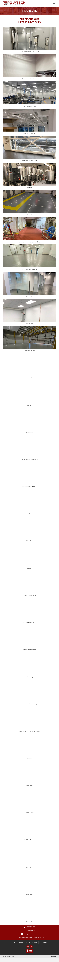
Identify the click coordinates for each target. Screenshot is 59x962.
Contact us (43, 942)
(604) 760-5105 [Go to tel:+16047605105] (31, 930)
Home (14, 942)
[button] (54, 3)
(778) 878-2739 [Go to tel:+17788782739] (31, 926)
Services (27, 942)
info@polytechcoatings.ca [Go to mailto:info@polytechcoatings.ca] (31, 934)
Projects (35, 942)
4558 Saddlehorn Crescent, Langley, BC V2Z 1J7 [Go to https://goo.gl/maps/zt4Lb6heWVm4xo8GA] (31, 937)
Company (20, 942)
